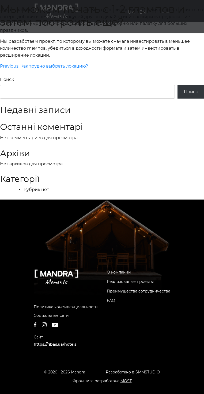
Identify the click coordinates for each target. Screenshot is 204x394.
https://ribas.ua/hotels (55, 344)
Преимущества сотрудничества (138, 291)
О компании (119, 272)
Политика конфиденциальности (66, 307)
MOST (126, 381)
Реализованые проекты (130, 281)
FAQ (111, 300)
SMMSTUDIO (147, 372)
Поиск (7, 79)
